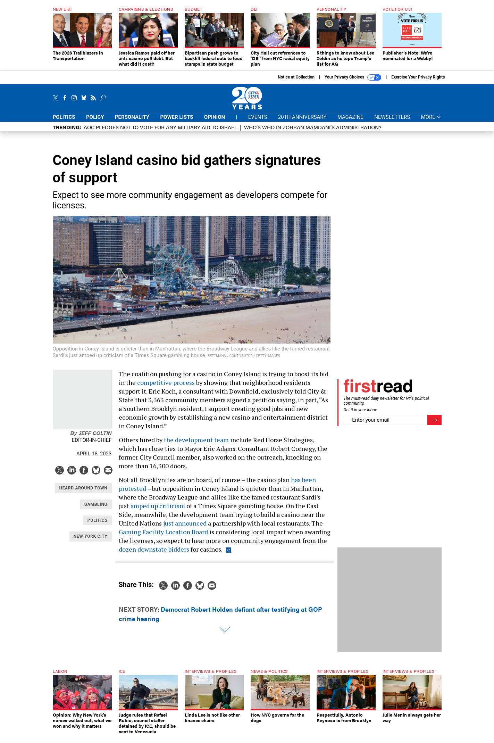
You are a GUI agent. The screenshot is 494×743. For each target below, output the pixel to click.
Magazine (350, 122)
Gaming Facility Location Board (163, 537)
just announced (185, 528)
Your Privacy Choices (353, 83)
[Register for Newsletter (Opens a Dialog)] (434, 425)
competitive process (166, 387)
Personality (132, 122)
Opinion (214, 122)
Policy (95, 122)
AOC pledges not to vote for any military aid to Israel (160, 132)
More (431, 122)
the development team (196, 445)
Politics (64, 122)
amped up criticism (158, 511)
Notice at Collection (296, 82)
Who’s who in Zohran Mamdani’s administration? (312, 132)
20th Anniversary (302, 122)
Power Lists (176, 122)
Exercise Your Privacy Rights (418, 82)
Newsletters (392, 122)
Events (257, 122)
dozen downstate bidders (154, 554)
